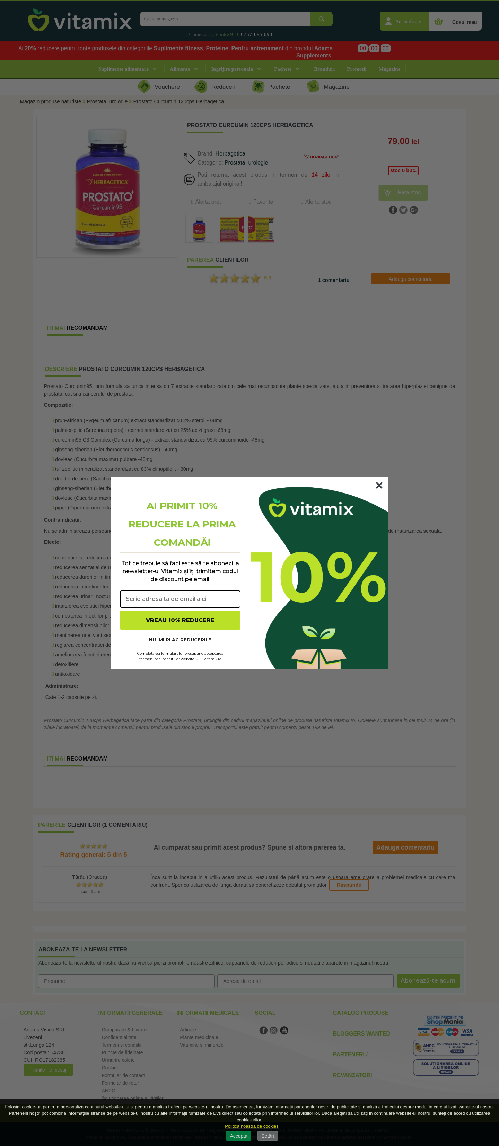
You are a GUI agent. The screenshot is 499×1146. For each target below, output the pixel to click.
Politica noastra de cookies (252, 1126)
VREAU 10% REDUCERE (180, 620)
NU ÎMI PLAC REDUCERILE (180, 639)
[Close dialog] (379, 485)
